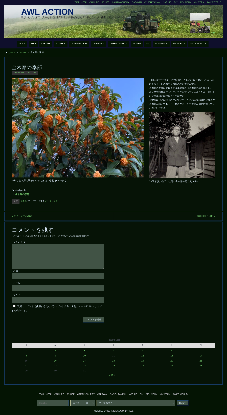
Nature (166, 2)
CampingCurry (119, 2)
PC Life (104, 2)
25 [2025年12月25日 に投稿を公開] (113, 365)
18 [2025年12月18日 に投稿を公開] (113, 360)
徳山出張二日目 (206, 216)
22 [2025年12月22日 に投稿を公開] (26, 365)
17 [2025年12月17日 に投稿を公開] (84, 360)
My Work (199, 2)
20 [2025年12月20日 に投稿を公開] (171, 360)
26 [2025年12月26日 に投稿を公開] (142, 365)
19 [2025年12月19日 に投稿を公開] (142, 360)
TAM (75, 2)
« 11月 (112, 375)
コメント (19, 241)
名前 (15, 271)
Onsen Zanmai (152, 2)
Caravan (136, 2)
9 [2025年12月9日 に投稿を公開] (55, 355)
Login (213, 32)
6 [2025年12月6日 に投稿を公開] (171, 350)
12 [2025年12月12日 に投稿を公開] (142, 355)
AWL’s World (214, 2)
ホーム (12, 52)
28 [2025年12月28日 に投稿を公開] (200, 365)
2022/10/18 (18, 72)
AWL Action (47, 12)
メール (16, 282)
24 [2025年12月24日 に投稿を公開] (84, 365)
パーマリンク (51, 201)
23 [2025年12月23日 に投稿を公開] (55, 365)
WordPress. (127, 411)
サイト (16, 294)
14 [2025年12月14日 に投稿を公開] (200, 355)
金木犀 (23, 201)
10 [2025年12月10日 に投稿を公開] (84, 355)
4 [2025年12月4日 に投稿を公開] (113, 350)
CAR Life (93, 2)
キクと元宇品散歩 (22, 216)
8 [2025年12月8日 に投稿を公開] (26, 355)
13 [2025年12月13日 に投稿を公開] (171, 355)
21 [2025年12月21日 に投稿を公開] (200, 360)
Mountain (185, 2)
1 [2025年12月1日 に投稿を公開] (26, 350)
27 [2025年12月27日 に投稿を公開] (171, 365)
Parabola (112, 411)
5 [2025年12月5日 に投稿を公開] (142, 350)
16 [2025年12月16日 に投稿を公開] (55, 360)
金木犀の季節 (22, 194)
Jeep (82, 2)
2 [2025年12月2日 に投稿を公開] (55, 350)
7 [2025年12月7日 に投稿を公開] (200, 350)
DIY (175, 2)
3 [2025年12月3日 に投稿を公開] (84, 350)
